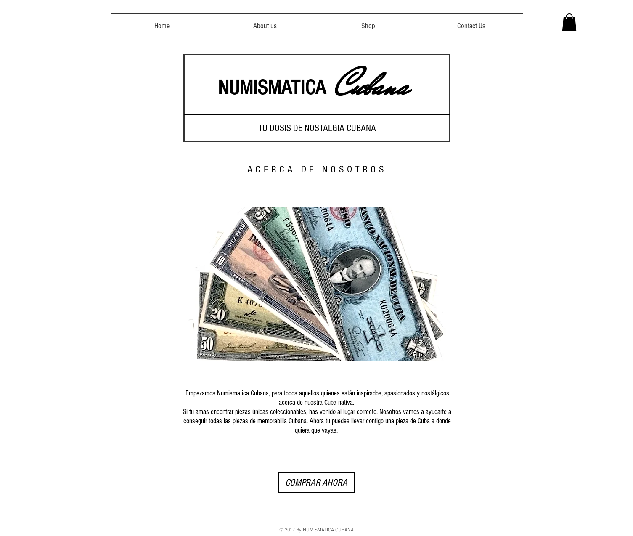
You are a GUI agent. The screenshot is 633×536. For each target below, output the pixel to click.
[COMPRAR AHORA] (316, 482)
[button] (569, 22)
